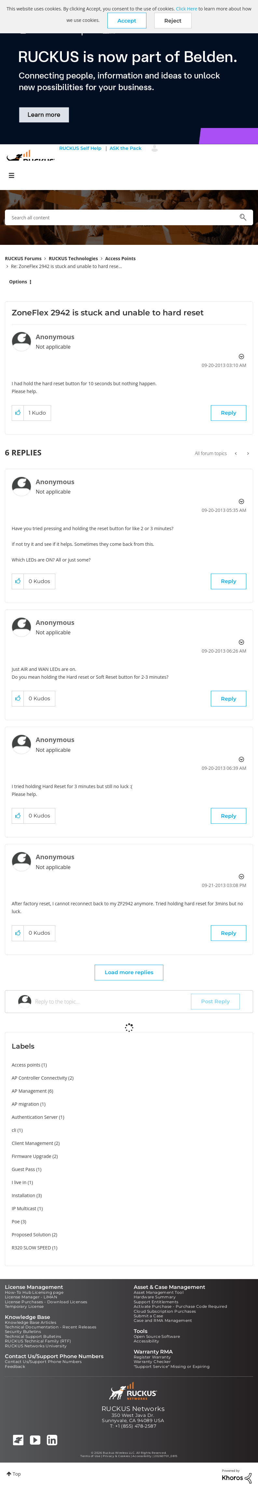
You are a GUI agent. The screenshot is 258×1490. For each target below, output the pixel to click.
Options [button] (18, 281)
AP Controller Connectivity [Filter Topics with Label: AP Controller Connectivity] (39, 1078)
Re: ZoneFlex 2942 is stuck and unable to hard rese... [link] (66, 266)
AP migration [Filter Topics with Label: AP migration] (25, 1104)
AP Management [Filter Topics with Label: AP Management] (29, 1091)
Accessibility (146, 1341)
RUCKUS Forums (23, 258)
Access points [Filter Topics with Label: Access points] (26, 1065)
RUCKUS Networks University (36, 1345)
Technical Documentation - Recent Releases (50, 1326)
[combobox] (129, 217)
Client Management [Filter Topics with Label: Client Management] (32, 1143)
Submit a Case (148, 1315)
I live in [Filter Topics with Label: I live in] (19, 1182)
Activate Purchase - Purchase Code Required (180, 1306)
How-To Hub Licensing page (34, 1292)
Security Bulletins (23, 1331)
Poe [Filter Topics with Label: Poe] (16, 1221)
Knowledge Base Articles (30, 1322)
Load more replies (129, 972)
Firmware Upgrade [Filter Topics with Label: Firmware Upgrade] (31, 1156)
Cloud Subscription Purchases (165, 1311)
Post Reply (215, 1001)
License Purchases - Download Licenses (46, 1301)
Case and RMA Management (163, 1320)
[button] (126, 20)
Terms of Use (90, 1456)
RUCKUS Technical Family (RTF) (38, 1341)
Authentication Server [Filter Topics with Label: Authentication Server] (35, 1117)
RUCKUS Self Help (80, 148)
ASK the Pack (126, 148)
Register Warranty (152, 1357)
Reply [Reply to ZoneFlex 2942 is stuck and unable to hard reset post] (228, 413)
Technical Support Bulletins (33, 1336)
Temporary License (24, 1306)
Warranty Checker (152, 1361)
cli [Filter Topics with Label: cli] (14, 1130)
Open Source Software (157, 1336)
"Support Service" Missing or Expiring (172, 1366)
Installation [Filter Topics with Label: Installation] (23, 1195)
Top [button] (17, 1474)
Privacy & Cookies (116, 1456)
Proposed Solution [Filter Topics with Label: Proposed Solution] (31, 1234)
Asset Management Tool (158, 1292)
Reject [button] (173, 21)
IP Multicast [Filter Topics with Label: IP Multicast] (24, 1208)
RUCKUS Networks (133, 1409)
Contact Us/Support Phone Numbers (43, 1361)
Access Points (120, 258)
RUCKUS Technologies (73, 258)
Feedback (15, 1366)
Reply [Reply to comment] (228, 581)
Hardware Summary (155, 1296)
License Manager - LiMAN (31, 1296)
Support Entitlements (156, 1301)
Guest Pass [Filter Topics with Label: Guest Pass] (23, 1169)
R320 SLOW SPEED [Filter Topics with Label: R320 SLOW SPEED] (31, 1247)
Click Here (186, 9)
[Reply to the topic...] (113, 1001)
